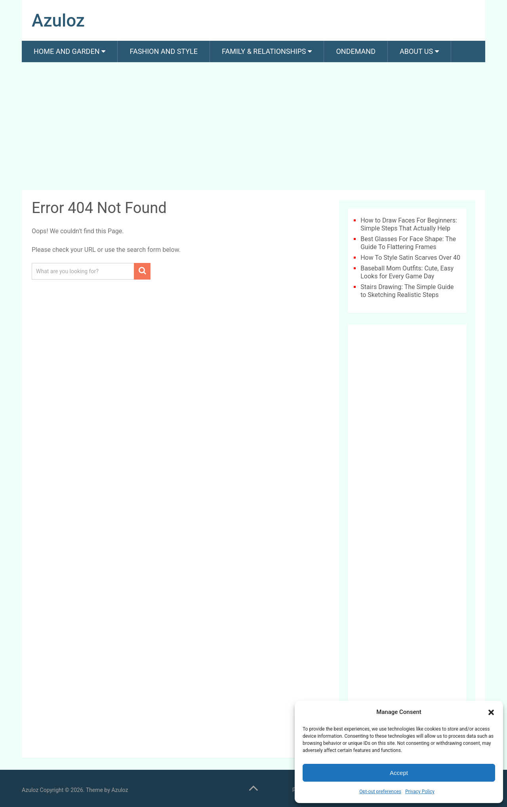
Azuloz (58, 20)
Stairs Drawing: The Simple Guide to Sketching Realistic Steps (407, 291)
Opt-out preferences (380, 791)
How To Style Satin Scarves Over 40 (410, 257)
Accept (399, 772)
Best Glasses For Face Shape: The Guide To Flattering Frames (408, 243)
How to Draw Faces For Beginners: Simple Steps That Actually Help (408, 224)
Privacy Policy (420, 791)
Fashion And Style (163, 51)
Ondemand (355, 51)
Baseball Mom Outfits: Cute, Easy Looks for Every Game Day (407, 272)
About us (416, 51)
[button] (491, 712)
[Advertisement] (253, 127)
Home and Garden (66, 51)
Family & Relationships (264, 51)
